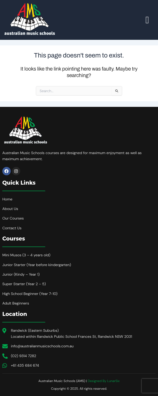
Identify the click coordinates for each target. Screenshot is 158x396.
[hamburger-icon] (147, 20)
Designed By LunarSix (104, 381)
